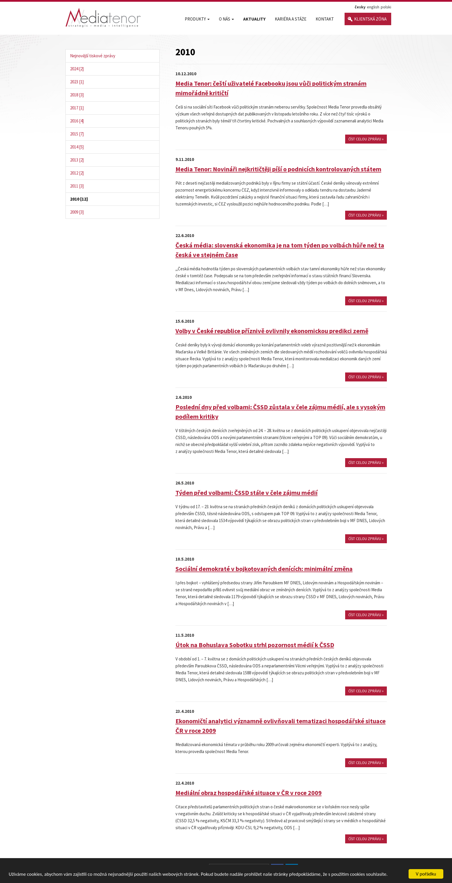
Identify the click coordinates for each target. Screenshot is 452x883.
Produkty (197, 19)
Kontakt (325, 19)
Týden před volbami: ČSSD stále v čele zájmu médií (246, 493)
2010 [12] (79, 199)
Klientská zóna (370, 19)
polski (386, 7)
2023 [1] (77, 82)
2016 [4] (77, 121)
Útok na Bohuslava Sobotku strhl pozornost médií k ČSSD (254, 645)
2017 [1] (77, 108)
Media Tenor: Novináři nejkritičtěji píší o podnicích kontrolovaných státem (278, 169)
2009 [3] (77, 212)
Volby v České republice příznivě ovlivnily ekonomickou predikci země (271, 331)
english (373, 7)
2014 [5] (77, 147)
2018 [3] (77, 95)
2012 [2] (77, 173)
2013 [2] (77, 160)
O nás (226, 19)
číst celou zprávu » (366, 139)
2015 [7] (77, 134)
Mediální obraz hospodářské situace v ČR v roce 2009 (248, 793)
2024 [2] (77, 68)
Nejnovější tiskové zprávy (92, 55)
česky (360, 7)
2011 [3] (77, 186)
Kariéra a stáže (290, 19)
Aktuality (254, 19)
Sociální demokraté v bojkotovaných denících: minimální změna (264, 569)
